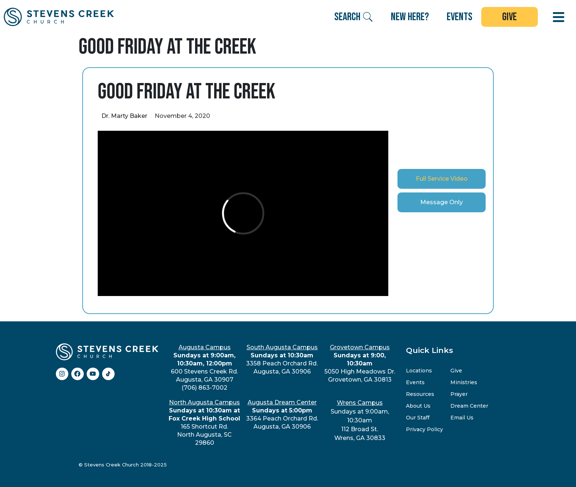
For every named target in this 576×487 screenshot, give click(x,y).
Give (456, 370)
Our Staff (417, 417)
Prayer (459, 394)
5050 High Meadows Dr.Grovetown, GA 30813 (359, 363)
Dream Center (469, 406)
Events (415, 382)
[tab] (441, 179)
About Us (418, 406)
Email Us (462, 417)
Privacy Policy (424, 429)
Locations (419, 370)
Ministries (463, 382)
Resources (420, 394)
